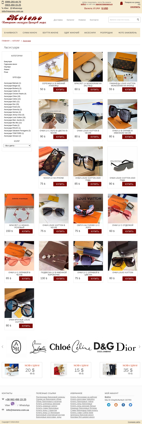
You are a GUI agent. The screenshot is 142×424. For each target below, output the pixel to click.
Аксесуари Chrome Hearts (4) (15, 94)
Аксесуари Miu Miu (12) (13, 123)
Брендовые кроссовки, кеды (48, 417)
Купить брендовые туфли (81, 401)
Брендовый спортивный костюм (50, 415)
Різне (6, 72)
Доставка (58, 20)
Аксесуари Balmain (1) (12, 83)
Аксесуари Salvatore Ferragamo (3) (17, 131)
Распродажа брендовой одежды (50, 397)
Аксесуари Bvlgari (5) (12, 86)
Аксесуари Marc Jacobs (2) (14, 120)
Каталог (70, 20)
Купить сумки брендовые (47, 408)
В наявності (10, 33)
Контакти (94, 20)
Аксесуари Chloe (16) (12, 96)
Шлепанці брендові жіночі (82, 415)
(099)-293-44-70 (13, 2)
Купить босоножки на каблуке (83, 397)
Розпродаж (106, 33)
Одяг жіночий (71, 33)
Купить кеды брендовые (81, 404)
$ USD (105, 8)
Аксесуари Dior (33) (11, 104)
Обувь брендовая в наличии (49, 401)
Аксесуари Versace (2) (12, 136)
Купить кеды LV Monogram (48, 412)
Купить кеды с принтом (46, 410)
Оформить (135, 7)
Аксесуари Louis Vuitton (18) (14, 117)
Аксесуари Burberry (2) (12, 88)
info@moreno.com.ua (12, 11)
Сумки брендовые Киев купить (84, 410)
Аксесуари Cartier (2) (12, 91)
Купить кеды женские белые (83, 406)
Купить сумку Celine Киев (81, 412)
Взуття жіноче (50, 33)
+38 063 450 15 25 (15, 399)
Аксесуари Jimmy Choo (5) (14, 115)
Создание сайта (134, 422)
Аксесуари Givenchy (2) (13, 110)
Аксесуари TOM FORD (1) (14, 133)
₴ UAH (96, 8)
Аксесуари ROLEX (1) (12, 128)
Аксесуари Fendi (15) (12, 107)
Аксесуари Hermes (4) (12, 112)
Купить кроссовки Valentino (82, 399)
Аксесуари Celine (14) (12, 99)
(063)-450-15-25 (13, 5)
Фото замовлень (127, 33)
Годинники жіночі (10, 64)
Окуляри (7, 67)
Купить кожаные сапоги (46, 406)
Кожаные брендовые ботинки (83, 408)
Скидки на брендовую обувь (48, 399)
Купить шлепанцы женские (48, 404)
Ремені (6, 69)
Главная (5, 41)
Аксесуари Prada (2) (11, 125)
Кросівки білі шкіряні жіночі (82, 417)
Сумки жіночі (30, 33)
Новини (82, 20)
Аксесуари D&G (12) (12, 102)
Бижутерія (8, 62)
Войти (108, 397)
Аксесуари (90, 33)
